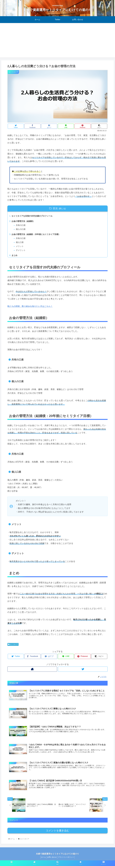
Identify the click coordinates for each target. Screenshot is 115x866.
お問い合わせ (52, 859)
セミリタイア (13, 646)
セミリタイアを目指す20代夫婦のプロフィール (33, 216)
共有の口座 (21, 225)
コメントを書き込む (57, 832)
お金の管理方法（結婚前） (24, 221)
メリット (20, 247)
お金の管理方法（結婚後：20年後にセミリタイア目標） (37, 235)
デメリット (21, 251)
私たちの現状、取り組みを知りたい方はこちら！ (30, 307)
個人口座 (20, 243)
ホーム (42, 859)
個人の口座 (21, 230)
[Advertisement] (57, 42)
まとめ (15, 257)
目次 (55, 208)
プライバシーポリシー (67, 859)
